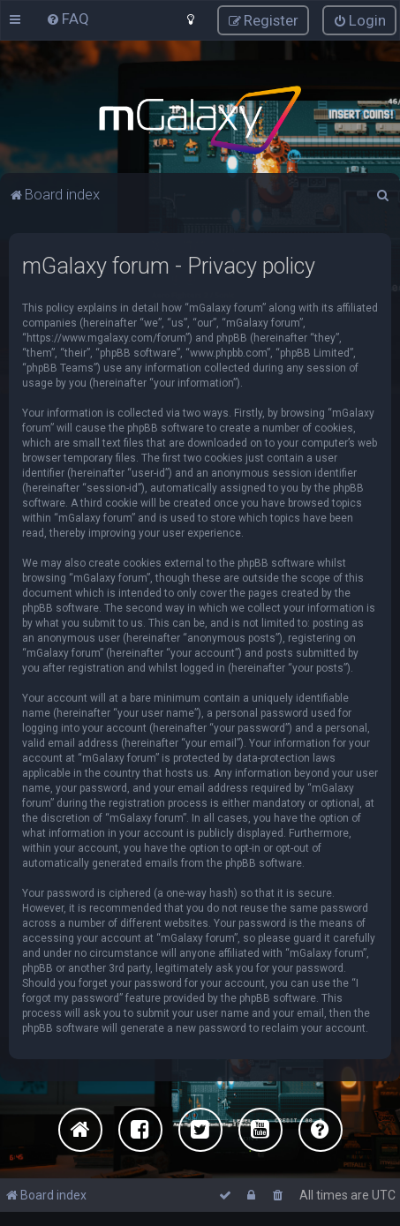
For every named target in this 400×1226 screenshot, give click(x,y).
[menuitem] (68, 18)
